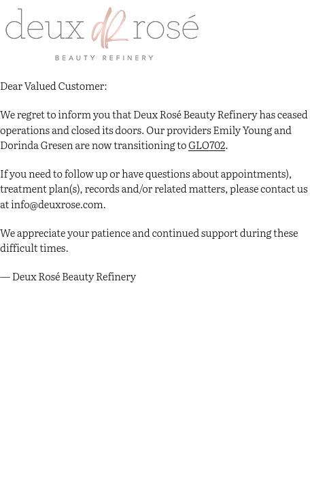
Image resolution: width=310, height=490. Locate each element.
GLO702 (206, 144)
